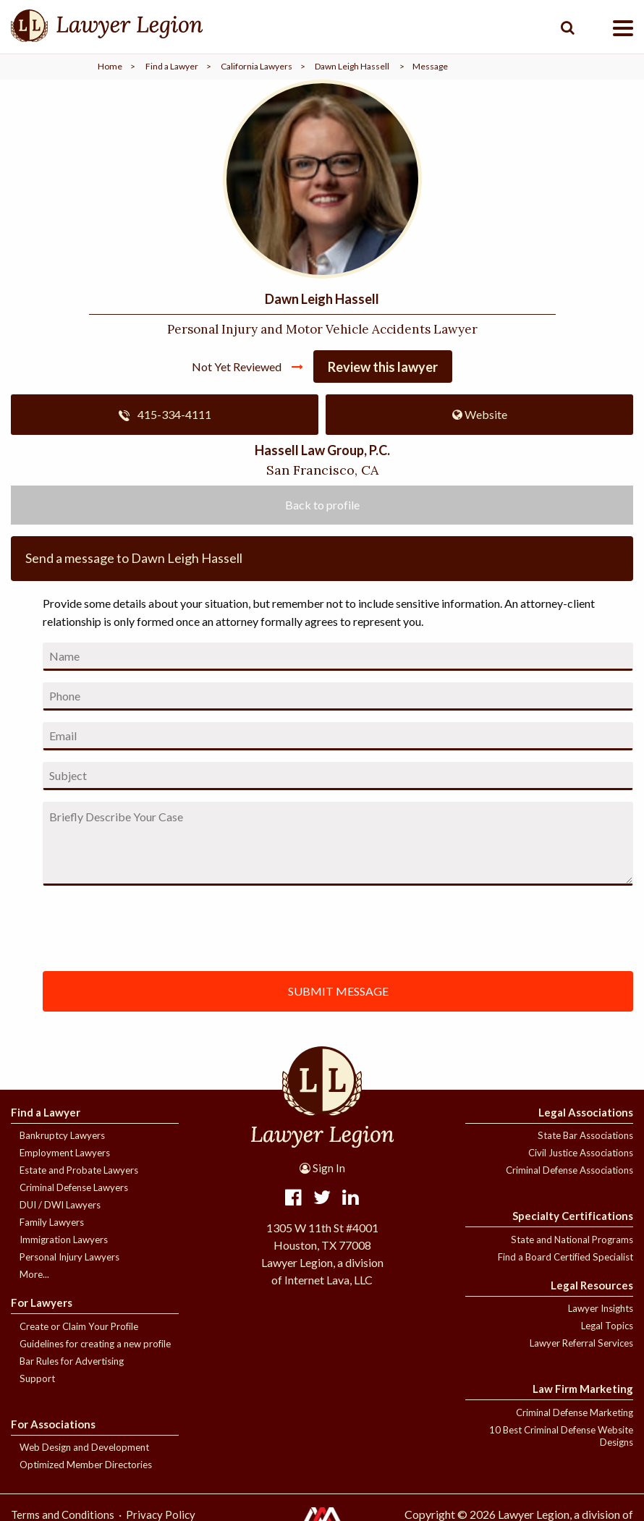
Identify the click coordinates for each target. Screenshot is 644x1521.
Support (37, 1378)
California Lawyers (256, 66)
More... (34, 1274)
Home (110, 66)
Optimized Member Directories (86, 1464)
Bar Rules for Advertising (72, 1361)
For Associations (53, 1424)
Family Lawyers (52, 1222)
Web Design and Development (84, 1447)
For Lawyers (41, 1302)
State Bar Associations (585, 1135)
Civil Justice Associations (580, 1152)
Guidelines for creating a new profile (95, 1344)
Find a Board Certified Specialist (565, 1257)
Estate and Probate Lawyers (79, 1170)
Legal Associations (585, 1112)
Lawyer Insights (600, 1308)
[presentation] (202, 925)
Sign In (322, 1167)
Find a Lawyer (171, 66)
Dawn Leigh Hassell (352, 66)
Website (479, 414)
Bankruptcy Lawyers (62, 1135)
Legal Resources (592, 1285)
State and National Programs (572, 1239)
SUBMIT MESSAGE (338, 991)
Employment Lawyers (65, 1152)
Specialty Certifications (572, 1215)
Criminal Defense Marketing (574, 1412)
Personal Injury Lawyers (69, 1257)
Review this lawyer (383, 367)
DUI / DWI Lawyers (60, 1205)
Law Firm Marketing (583, 1388)
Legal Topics (607, 1325)
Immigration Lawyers (64, 1239)
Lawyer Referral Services (581, 1343)
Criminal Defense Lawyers (74, 1187)
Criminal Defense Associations (569, 1170)
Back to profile (322, 505)
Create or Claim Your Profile (79, 1326)
